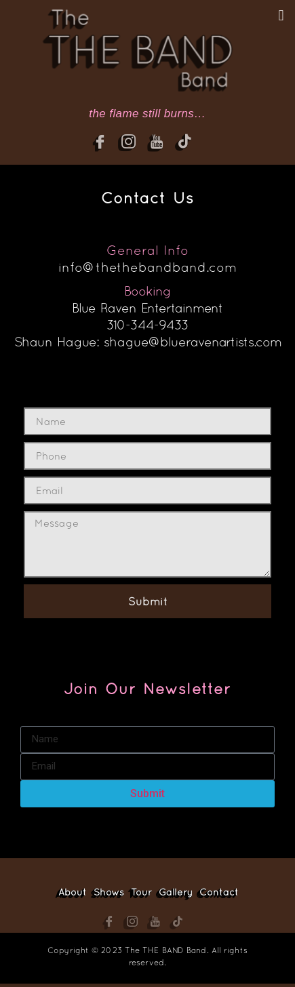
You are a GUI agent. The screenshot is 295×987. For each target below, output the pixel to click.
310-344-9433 (147, 324)
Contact (219, 892)
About (72, 892)
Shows (109, 892)
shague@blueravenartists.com (192, 341)
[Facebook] (106, 146)
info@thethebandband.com (147, 267)
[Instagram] (134, 146)
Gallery (176, 892)
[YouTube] (163, 146)
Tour (141, 892)
